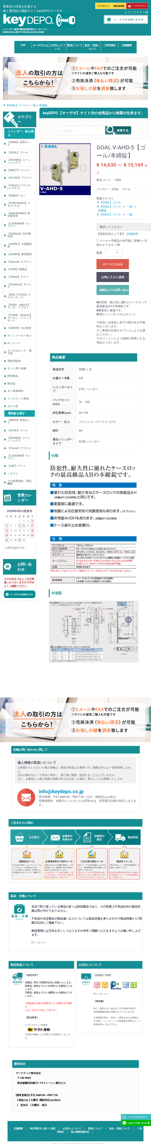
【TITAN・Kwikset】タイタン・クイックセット (19, 317)
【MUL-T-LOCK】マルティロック (18, 296)
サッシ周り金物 (16, 368)
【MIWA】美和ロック (19, 144)
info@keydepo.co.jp (61, 791)
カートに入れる (113, 264)
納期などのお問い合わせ (114, 290)
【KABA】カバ (16, 195)
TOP (23, 45)
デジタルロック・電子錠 (19, 352)
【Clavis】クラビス (19, 448)
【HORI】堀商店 (17, 269)
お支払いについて (72, 1128)
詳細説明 (132, 234)
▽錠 (33, 105)
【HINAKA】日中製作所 (19, 235)
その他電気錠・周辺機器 (19, 482)
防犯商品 (12, 376)
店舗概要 (127, 45)
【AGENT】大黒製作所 (19, 245)
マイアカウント (103, 6)
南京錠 (11, 383)
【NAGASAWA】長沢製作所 (18, 215)
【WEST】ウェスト (19, 170)
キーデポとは (40, 45)
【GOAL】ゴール (17, 152)
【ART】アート (16, 466)
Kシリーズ (13, 343)
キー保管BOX (15, 391)
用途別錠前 (14, 360)
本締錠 (43, 105)
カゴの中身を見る (137, 6)
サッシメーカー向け (19, 335)
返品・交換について (119, 1128)
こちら (43, 942)
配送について (74, 45)
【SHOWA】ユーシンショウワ (18, 161)
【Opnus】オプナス (19, 261)
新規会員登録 (119, 6)
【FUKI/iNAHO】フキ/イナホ (18, 204)
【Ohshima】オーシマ (19, 286)
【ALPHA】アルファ (19, 177)
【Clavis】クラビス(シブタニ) (19, 187)
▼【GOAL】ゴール (15, 105)
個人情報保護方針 (80, 1131)
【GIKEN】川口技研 (19, 328)
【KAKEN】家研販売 (19, 254)
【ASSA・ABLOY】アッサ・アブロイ (18, 306)
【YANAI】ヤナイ (18, 276)
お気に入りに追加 (112, 277)
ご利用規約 (109, 45)
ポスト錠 (12, 406)
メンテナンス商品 (18, 398)
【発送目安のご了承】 (110, 234)
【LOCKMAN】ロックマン (19, 225)
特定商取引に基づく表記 (43, 1128)
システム (12, 473)
